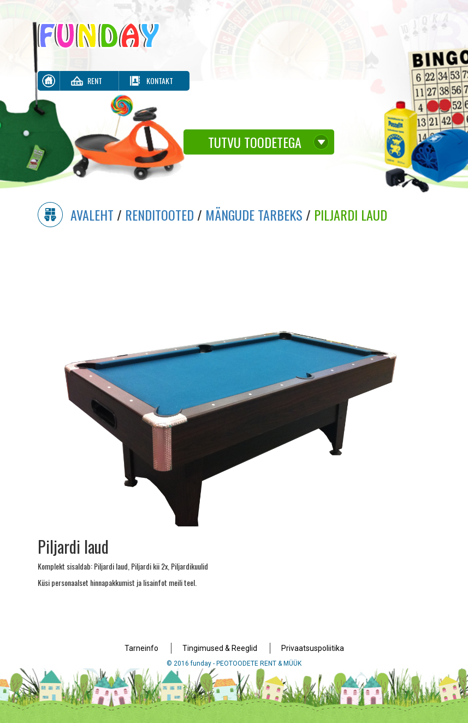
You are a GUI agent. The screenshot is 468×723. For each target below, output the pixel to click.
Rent (94, 80)
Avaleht (92, 214)
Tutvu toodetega (254, 142)
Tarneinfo (141, 648)
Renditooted (159, 214)
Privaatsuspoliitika (312, 648)
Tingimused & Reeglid (219, 648)
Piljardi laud (350, 214)
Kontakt (159, 80)
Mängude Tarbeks (254, 214)
